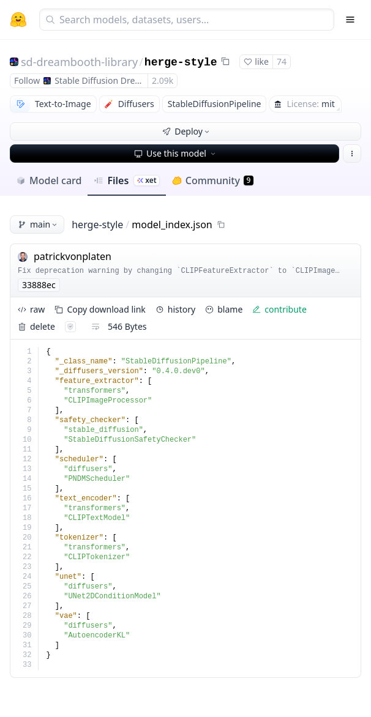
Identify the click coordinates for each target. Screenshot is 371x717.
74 (282, 61)
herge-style (180, 62)
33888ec (39, 285)
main (38, 224)
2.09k (162, 80)
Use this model (175, 153)
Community (212, 180)
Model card (48, 180)
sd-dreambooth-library (79, 61)
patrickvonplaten (72, 256)
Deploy (186, 131)
